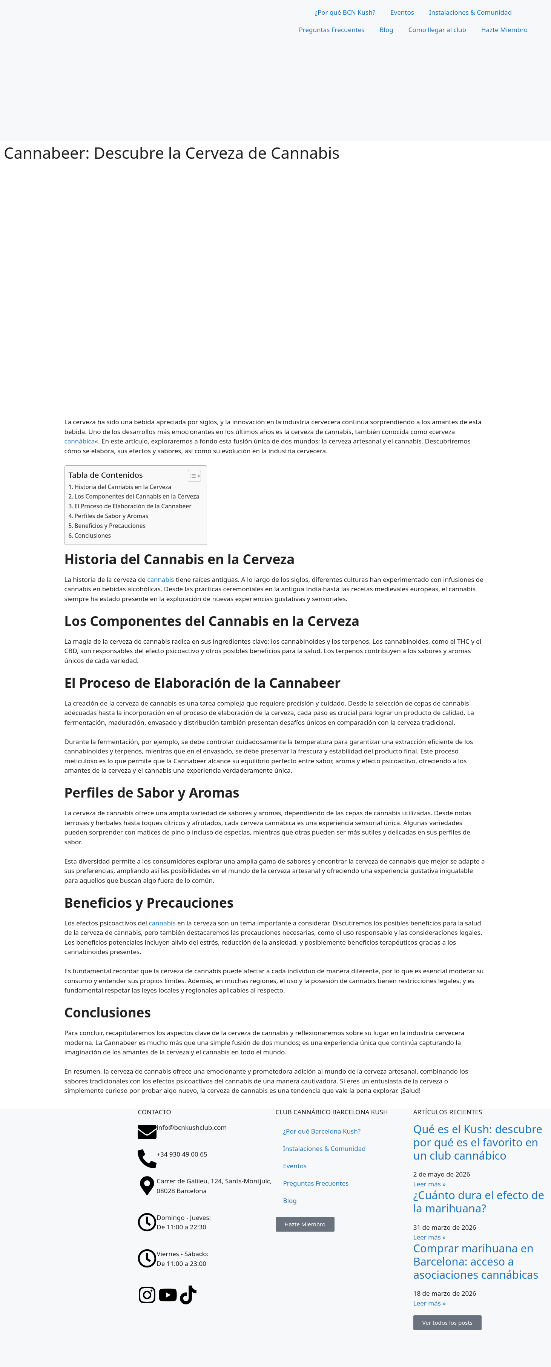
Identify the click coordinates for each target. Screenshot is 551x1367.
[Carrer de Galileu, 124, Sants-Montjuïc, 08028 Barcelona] (147, 1185)
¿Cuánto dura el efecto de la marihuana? (478, 1201)
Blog (386, 29)
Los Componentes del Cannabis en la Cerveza (137, 496)
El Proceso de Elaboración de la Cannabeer (133, 506)
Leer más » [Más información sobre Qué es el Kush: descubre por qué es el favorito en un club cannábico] (429, 1184)
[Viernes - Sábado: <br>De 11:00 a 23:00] (147, 1258)
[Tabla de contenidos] (190, 475)
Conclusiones (93, 535)
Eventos (402, 12)
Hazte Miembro (504, 29)
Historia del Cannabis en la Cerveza (123, 487)
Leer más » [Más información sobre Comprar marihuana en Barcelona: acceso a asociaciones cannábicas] (429, 1303)
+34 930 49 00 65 (182, 1154)
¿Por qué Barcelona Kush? (322, 1131)
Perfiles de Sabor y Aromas (112, 516)
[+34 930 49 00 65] (147, 1158)
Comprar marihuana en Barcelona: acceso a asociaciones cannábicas (476, 1261)
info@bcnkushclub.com (192, 1127)
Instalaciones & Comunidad (470, 12)
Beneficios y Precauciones (110, 525)
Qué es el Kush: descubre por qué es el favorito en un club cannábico (477, 1142)
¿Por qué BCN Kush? (345, 12)
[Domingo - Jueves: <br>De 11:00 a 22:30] (147, 1222)
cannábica (79, 441)
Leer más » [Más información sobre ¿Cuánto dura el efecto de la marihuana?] (429, 1237)
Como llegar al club (437, 29)
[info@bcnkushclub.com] (147, 1132)
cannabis (160, 579)
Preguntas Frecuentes (332, 29)
